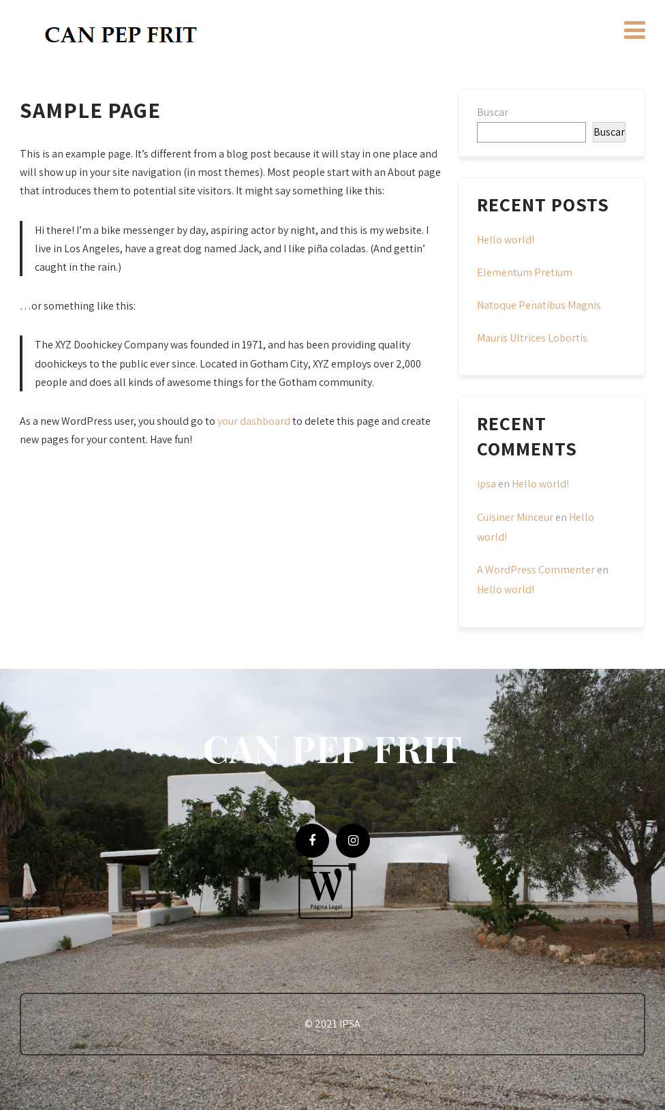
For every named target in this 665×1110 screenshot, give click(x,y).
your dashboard (253, 421)
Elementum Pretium (524, 272)
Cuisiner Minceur (515, 517)
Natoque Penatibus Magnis (539, 305)
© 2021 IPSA (332, 1024)
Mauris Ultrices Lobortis (532, 338)
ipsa (486, 484)
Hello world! (505, 239)
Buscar (492, 112)
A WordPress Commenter (536, 569)
